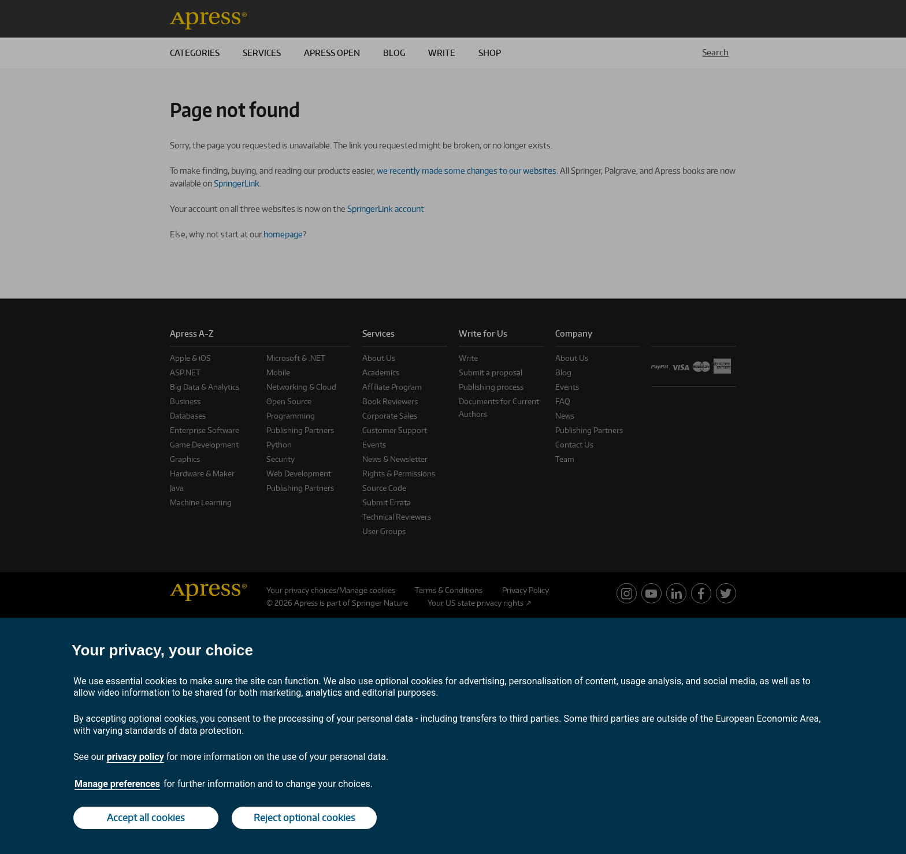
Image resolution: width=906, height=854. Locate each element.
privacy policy (135, 756)
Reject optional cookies (304, 817)
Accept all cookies (146, 817)
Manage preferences (117, 783)
